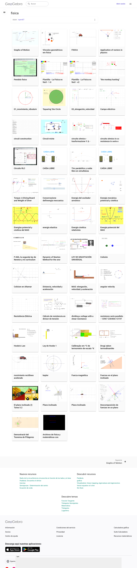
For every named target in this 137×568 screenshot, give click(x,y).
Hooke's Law (19, 346)
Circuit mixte (48, 139)
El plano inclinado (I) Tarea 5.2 (23, 406)
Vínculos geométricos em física (53, 51)
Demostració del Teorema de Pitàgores (24, 435)
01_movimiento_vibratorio (25, 109)
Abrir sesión (120, 4)
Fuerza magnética (80, 375)
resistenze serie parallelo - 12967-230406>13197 (111, 317)
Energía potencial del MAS (109, 228)
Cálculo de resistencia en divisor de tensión (54, 317)
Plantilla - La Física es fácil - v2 (81, 80)
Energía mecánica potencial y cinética (109, 199)
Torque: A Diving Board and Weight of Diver (24, 199)
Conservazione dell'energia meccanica (53, 199)
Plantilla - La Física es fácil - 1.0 (53, 80)
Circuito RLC (19, 168)
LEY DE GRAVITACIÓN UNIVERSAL (81, 258)
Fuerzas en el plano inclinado (109, 376)
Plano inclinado (50, 405)
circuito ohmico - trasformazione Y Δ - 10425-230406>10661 (82, 141)
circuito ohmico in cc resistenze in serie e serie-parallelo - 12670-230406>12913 (111, 143)
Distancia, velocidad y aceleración (52, 288)
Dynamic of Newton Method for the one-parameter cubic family (53, 260)
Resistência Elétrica (23, 316)
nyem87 (21, 20)
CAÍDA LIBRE (48, 168)
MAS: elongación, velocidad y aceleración (82, 288)
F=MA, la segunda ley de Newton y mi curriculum (25, 258)
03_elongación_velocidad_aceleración (89, 109)
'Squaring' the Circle (52, 109)
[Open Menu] (130, 4)
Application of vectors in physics (111, 51)
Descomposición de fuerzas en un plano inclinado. (109, 407)
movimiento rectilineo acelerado (24, 376)
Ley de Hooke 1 (50, 346)
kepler (45, 375)
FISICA (75, 50)
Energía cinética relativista (79, 228)
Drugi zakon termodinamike (107, 347)
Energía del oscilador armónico (81, 199)
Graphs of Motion (22, 50)
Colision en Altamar (23, 287)
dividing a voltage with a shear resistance (82, 317)
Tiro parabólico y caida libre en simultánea (82, 169)
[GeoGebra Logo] (13, 4)
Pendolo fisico (20, 79)
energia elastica (50, 227)
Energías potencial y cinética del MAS (23, 228)
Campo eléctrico (107, 109)
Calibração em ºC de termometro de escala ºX (83, 347)
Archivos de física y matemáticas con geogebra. (51, 437)
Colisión (104, 257)
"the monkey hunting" (110, 79)
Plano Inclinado (79, 405)
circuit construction (23, 139)
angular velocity (107, 287)
